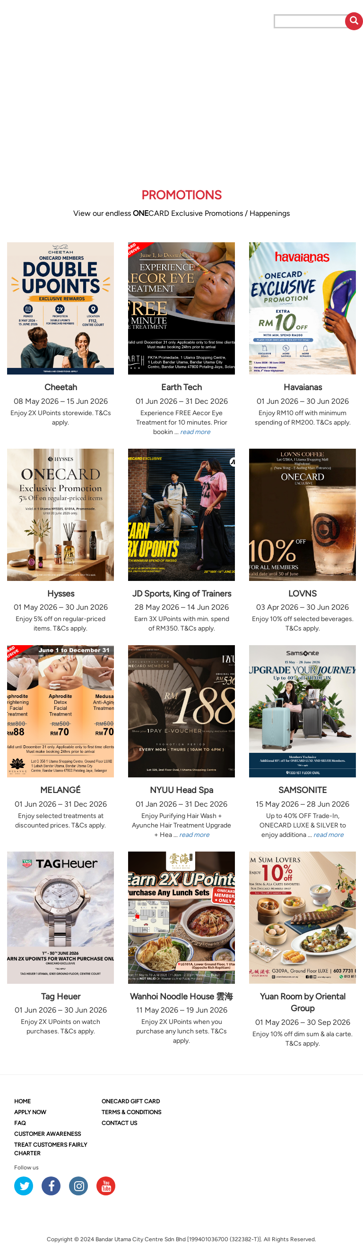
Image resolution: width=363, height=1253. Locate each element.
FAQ (20, 1123)
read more (195, 432)
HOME (22, 1101)
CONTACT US (119, 1123)
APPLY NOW (30, 1112)
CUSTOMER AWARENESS (47, 1134)
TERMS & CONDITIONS (131, 1112)
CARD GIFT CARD (131, 1101)
